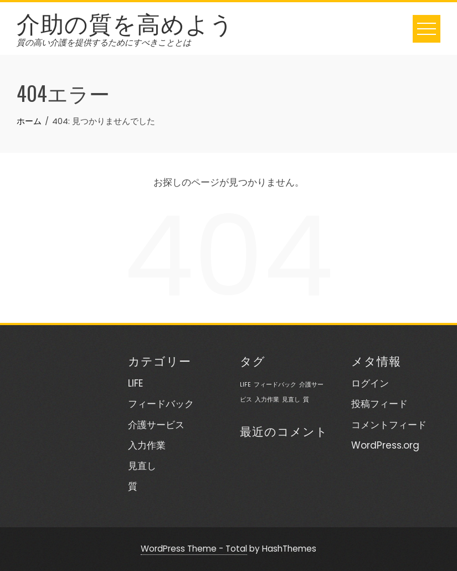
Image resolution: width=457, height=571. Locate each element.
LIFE (135, 383)
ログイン (370, 383)
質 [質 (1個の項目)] (306, 399)
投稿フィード (379, 403)
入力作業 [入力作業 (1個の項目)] (267, 399)
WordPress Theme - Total (194, 548)
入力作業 (147, 445)
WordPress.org (385, 445)
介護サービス (156, 424)
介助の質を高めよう (125, 22)
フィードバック (161, 403)
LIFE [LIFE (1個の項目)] (245, 384)
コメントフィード (389, 424)
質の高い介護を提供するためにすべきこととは (104, 42)
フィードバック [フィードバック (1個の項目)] (275, 384)
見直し (142, 465)
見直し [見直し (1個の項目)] (291, 399)
